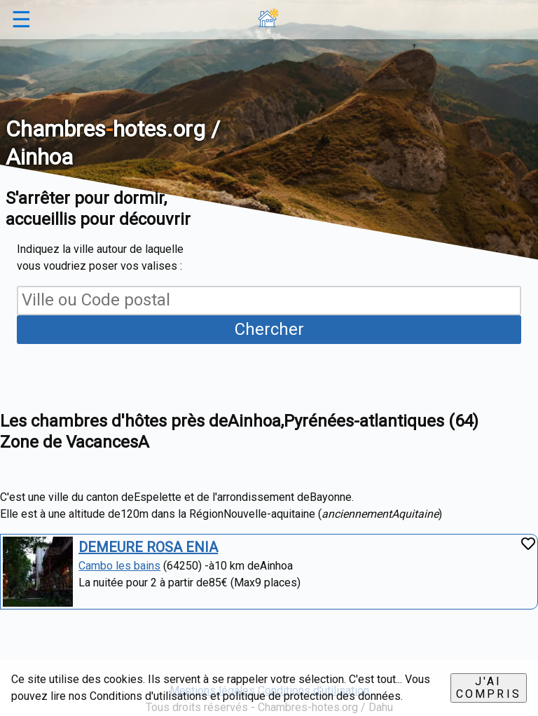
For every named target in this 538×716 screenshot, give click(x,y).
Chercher (269, 329)
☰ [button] (21, 19)
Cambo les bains (119, 565)
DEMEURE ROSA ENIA (148, 547)
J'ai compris (488, 688)
